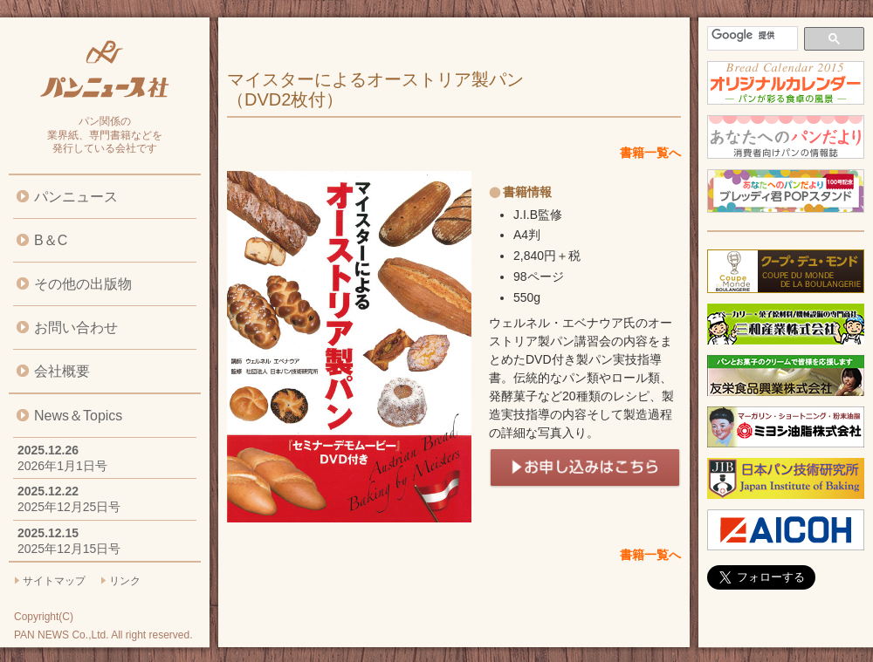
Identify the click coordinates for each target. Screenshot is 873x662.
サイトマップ (54, 581)
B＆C (50, 240)
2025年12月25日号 (68, 507)
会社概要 (62, 371)
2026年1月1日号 (62, 466)
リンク (125, 581)
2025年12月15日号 (68, 549)
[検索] (750, 35)
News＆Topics (78, 415)
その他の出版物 (83, 283)
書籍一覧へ (650, 153)
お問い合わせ (76, 327)
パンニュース (76, 196)
